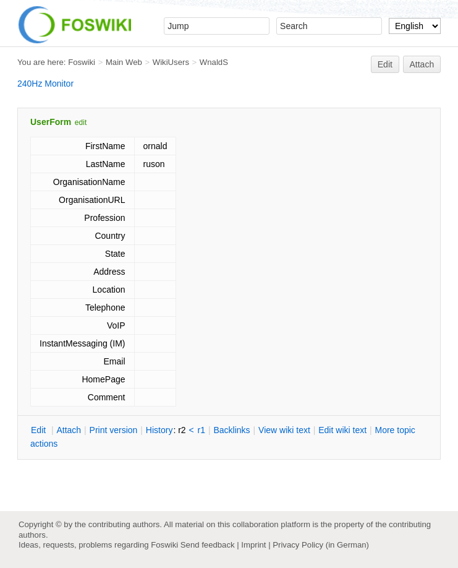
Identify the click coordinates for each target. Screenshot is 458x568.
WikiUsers (171, 62)
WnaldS (214, 62)
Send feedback (207, 544)
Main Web (124, 62)
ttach (68, 430)
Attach (422, 64)
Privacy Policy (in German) (321, 544)
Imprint (253, 544)
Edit (385, 64)
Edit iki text (342, 430)
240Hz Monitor (45, 83)
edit (81, 122)
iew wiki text (284, 430)
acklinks (231, 430)
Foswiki (81, 62)
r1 (201, 430)
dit (39, 430)
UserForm (50, 122)
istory (159, 430)
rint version (114, 430)
